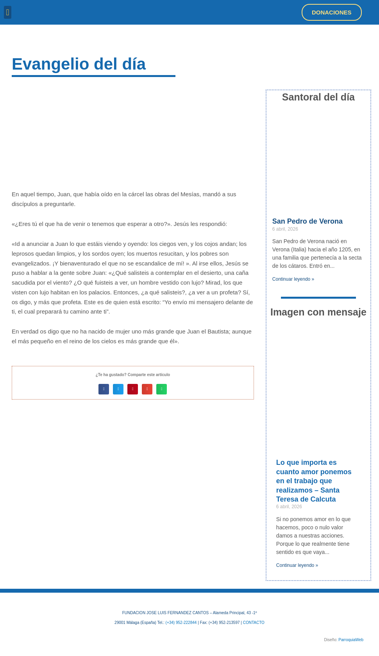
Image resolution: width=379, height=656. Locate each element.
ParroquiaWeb (350, 640)
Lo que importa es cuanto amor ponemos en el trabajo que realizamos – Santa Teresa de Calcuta (314, 481)
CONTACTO (254, 622)
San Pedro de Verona (307, 221)
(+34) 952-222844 (181, 622)
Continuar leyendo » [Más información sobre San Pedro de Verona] (293, 279)
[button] (7, 12)
